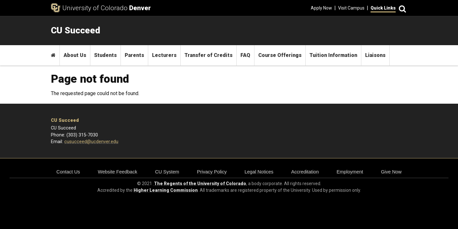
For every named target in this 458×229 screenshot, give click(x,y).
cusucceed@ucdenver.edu (91, 141)
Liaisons (375, 55)
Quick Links (383, 7)
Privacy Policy (211, 171)
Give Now (391, 171)
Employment (350, 171)
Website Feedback (117, 171)
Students (105, 55)
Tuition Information (333, 55)
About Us (75, 55)
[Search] (401, 8)
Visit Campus (351, 7)
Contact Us (68, 171)
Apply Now (321, 7)
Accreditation (305, 171)
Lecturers (164, 55)
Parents (134, 55)
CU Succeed (65, 120)
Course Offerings (280, 55)
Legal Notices (259, 171)
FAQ (245, 55)
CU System (167, 171)
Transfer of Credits (208, 55)
